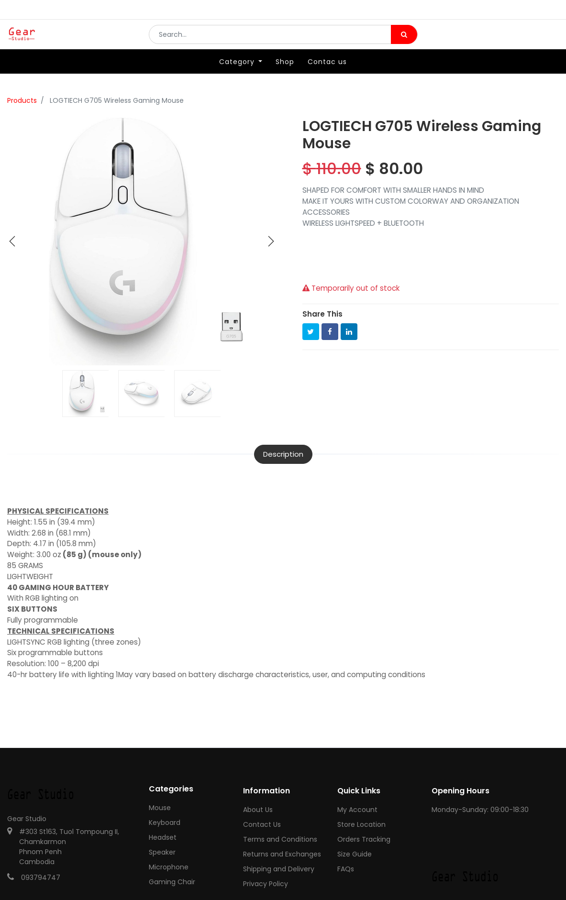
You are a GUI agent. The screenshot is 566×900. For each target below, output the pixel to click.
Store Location (361, 824)
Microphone (169, 867)
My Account (357, 809)
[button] (12, 241)
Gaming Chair (172, 882)
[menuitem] (285, 75)
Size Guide (354, 854)
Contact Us (262, 824)
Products (22, 100)
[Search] (404, 41)
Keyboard (164, 822)
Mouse (160, 807)
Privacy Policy (265, 884)
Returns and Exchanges (282, 854)
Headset (163, 837)
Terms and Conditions (280, 839)
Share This (322, 314)
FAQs (345, 869)
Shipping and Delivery (278, 869)
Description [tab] (283, 454)
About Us (258, 809)
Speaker (162, 852)
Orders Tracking (363, 839)
